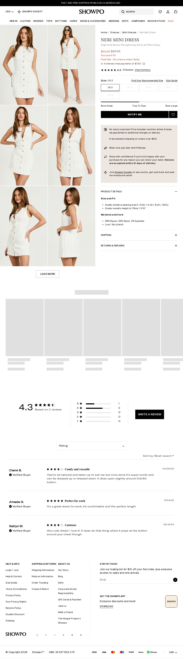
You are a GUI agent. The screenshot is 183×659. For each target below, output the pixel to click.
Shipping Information (43, 570)
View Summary (143, 69)
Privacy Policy (13, 595)
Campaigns (138, 20)
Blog (60, 576)
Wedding (114, 20)
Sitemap (10, 620)
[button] (98, 404)
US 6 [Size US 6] (148, 87)
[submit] (175, 580)
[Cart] (175, 12)
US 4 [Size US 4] (129, 87)
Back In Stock (156, 20)
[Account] (168, 12)
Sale (170, 20)
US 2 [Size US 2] (110, 87)
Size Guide (172, 80)
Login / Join (12, 570)
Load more (47, 274)
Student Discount (15, 614)
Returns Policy (13, 607)
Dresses (38, 20)
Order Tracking (40, 582)
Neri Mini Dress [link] (148, 32)
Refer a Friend (65, 612)
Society (128, 172)
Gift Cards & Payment (69, 599)
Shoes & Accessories (93, 20)
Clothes (25, 20)
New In (14, 20)
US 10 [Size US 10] (110, 95)
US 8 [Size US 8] (168, 87)
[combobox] (91, 445)
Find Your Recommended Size (147, 80)
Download (106, 606)
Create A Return (40, 589)
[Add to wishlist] (173, 114)
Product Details (139, 191)
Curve (73, 20)
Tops (49, 20)
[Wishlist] (160, 12)
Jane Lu (62, 605)
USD (10, 11)
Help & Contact (14, 576)
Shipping (139, 235)
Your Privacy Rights (16, 601)
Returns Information (42, 576)
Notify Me (135, 114)
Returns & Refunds (139, 245)
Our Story (63, 570)
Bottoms (61, 20)
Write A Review (149, 414)
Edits (125, 20)
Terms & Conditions (16, 589)
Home (104, 32)
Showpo (119, 172)
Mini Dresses (129, 32)
